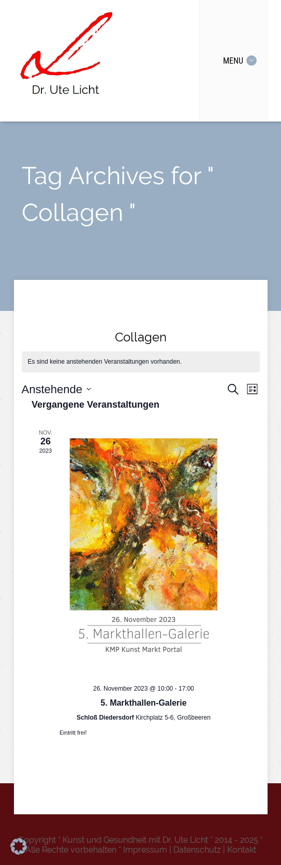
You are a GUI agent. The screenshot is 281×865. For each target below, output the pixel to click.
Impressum (145, 850)
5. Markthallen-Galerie (143, 702)
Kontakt (241, 850)
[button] (18, 846)
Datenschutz (197, 850)
